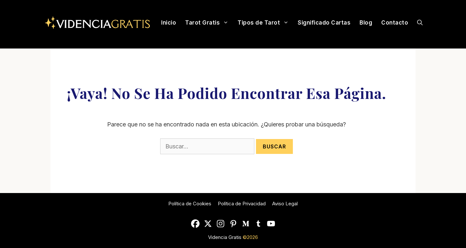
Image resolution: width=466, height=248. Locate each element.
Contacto (394, 22)
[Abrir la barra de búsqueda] (420, 22)
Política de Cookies (189, 203)
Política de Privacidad (242, 203)
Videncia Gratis (225, 237)
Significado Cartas (324, 22)
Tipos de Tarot (265, 22)
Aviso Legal (285, 203)
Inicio (168, 22)
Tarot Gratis (209, 22)
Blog (366, 22)
